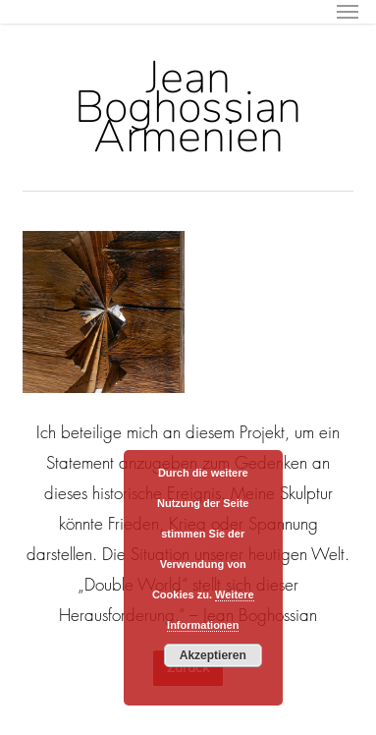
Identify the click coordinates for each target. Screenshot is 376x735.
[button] (347, 12)
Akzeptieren (213, 655)
